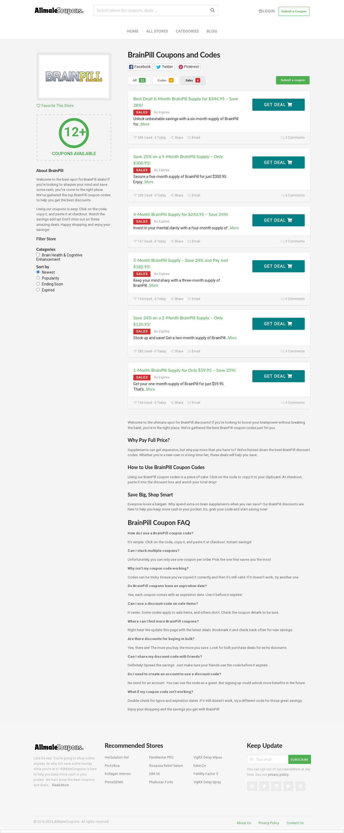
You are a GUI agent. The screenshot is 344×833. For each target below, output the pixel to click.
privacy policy (278, 775)
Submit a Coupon (294, 11)
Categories (187, 31)
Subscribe (300, 759)
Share (176, 138)
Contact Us (295, 823)
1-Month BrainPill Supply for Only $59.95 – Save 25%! (184, 370)
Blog (212, 31)
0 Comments (293, 138)
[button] (140, 67)
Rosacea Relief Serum (166, 766)
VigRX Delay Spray (207, 782)
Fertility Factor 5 (206, 774)
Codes (165, 80)
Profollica (112, 766)
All (139, 80)
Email (193, 138)
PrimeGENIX (114, 782)
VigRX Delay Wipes (208, 757)
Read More (60, 785)
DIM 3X (154, 774)
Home (132, 31)
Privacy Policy (269, 823)
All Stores (157, 31)
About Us (244, 823)
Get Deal (278, 104)
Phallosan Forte (161, 782)
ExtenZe (200, 766)
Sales (192, 80)
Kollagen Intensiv (118, 774)
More (145, 124)
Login (267, 10)
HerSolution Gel (117, 757)
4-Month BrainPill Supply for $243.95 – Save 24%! (180, 214)
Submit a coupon (293, 80)
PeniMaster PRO (161, 757)
